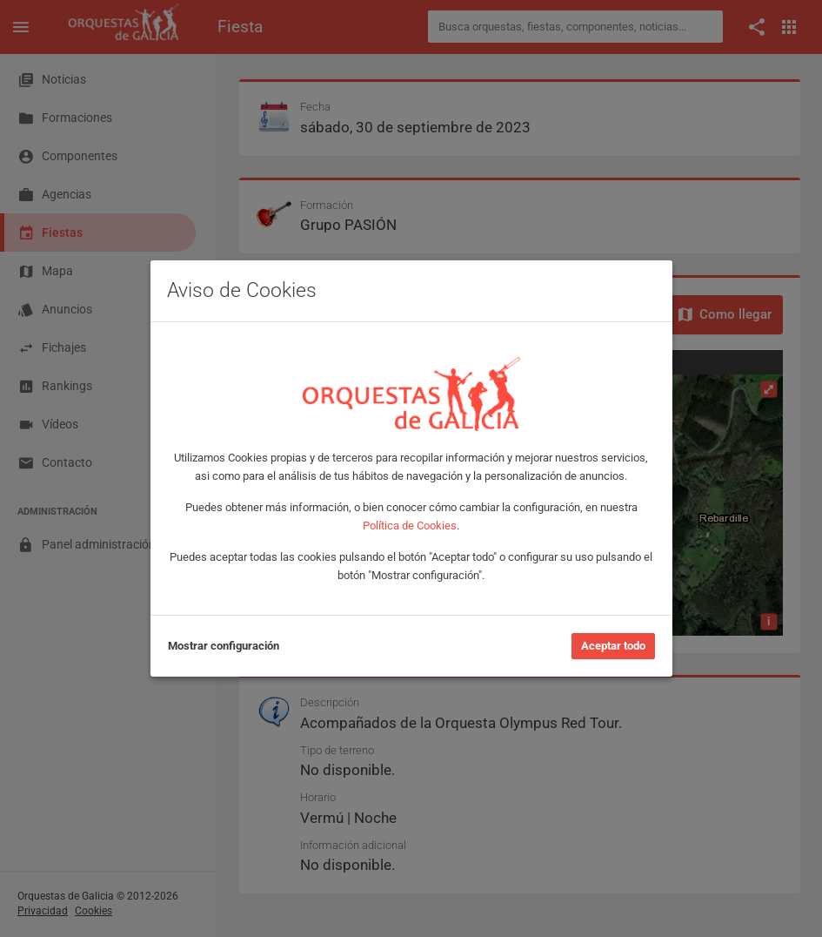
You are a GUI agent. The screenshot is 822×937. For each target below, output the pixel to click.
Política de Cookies (410, 525)
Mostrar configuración (223, 645)
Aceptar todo (613, 645)
